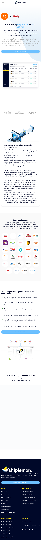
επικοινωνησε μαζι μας (20, 332)
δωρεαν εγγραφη (20, 51)
